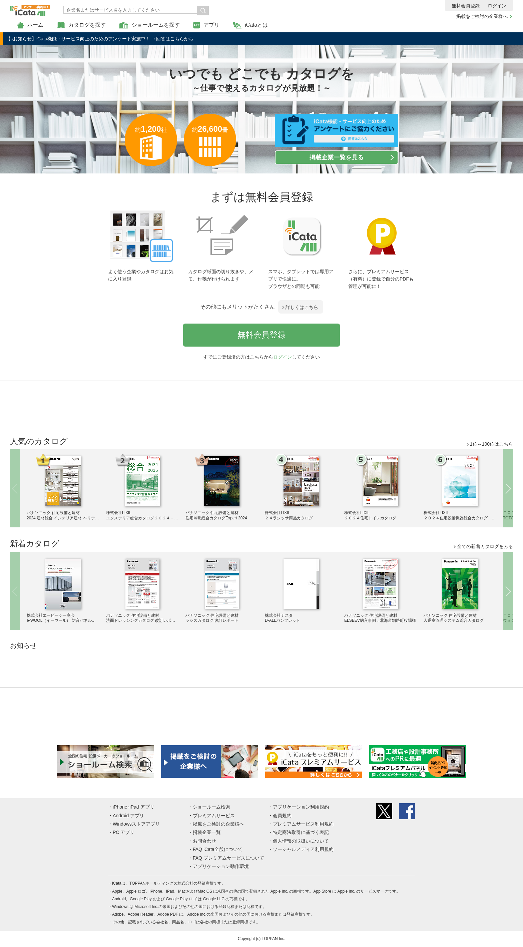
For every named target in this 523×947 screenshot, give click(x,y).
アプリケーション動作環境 (221, 866)
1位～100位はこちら (491, 444)
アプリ (206, 25)
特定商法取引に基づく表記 (301, 832)
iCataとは (250, 25)
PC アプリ (123, 832)
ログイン (497, 5)
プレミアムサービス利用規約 (303, 824)
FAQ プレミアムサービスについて (228, 858)
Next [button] (508, 488)
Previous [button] (15, 488)
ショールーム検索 (211, 807)
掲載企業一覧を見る (337, 157)
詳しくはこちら (302, 307)
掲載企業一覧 (207, 832)
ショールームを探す (149, 25)
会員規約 (282, 815)
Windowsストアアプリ (136, 824)
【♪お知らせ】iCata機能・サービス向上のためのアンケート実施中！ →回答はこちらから (99, 38)
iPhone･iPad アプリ (133, 807)
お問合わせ (204, 841)
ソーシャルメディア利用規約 (303, 849)
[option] (63, 487)
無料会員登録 (466, 5)
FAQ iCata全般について (217, 849)
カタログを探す (81, 25)
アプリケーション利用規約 (301, 807)
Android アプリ (128, 815)
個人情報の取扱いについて (301, 841)
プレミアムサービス (214, 815)
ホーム (30, 25)
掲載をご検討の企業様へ (482, 16)
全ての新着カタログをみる (485, 546)
